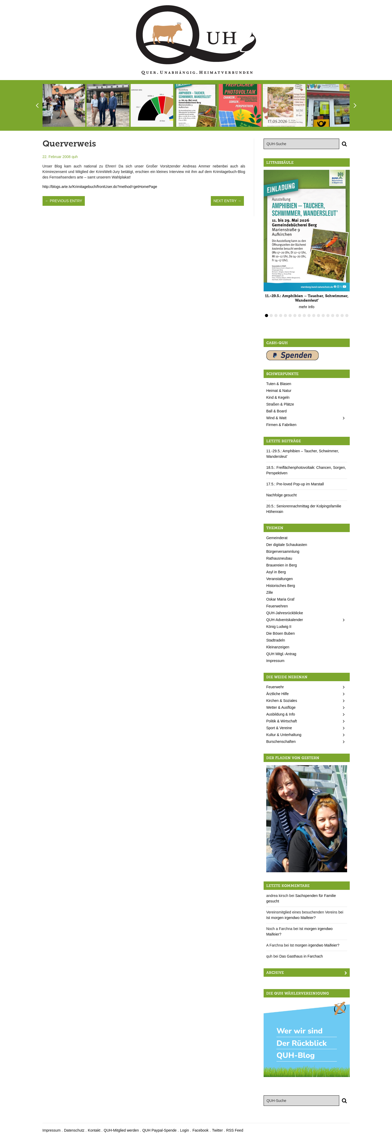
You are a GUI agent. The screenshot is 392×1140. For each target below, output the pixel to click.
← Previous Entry (63, 201)
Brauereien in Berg (281, 565)
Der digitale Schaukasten (286, 545)
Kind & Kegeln (278, 397)
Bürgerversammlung (282, 551)
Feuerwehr (275, 687)
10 (309, 315)
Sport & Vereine (279, 728)
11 (313, 315)
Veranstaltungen (279, 579)
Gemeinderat (277, 538)
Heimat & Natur (278, 390)
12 (318, 315)
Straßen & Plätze (280, 404)
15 (332, 315)
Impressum (275, 661)
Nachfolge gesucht (281, 495)
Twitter (217, 1130)
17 (342, 315)
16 (337, 315)
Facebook (200, 1130)
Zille (269, 592)
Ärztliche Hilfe (277, 694)
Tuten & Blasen (278, 384)
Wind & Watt (276, 418)
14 (328, 315)
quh (75, 157)
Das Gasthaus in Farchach (301, 956)
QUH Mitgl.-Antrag (281, 654)
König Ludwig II (278, 626)
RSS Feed (234, 1130)
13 (323, 315)
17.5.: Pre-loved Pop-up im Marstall (295, 484)
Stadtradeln (275, 640)
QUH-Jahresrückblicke (284, 613)
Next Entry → (227, 201)
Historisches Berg (280, 586)
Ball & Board (276, 411)
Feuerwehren (277, 606)
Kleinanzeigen (277, 647)
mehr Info (306, 307)
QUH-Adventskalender (284, 620)
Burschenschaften (281, 741)
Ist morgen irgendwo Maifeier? (291, 918)
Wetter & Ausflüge (281, 707)
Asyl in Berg (276, 572)
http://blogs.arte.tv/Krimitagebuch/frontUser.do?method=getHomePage (100, 187)
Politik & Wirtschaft (281, 721)
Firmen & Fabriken (281, 425)
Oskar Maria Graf (280, 599)
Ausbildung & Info (280, 714)
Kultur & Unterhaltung (283, 735)
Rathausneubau (279, 558)
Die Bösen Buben (280, 633)
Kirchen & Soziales (281, 700)
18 (346, 315)
